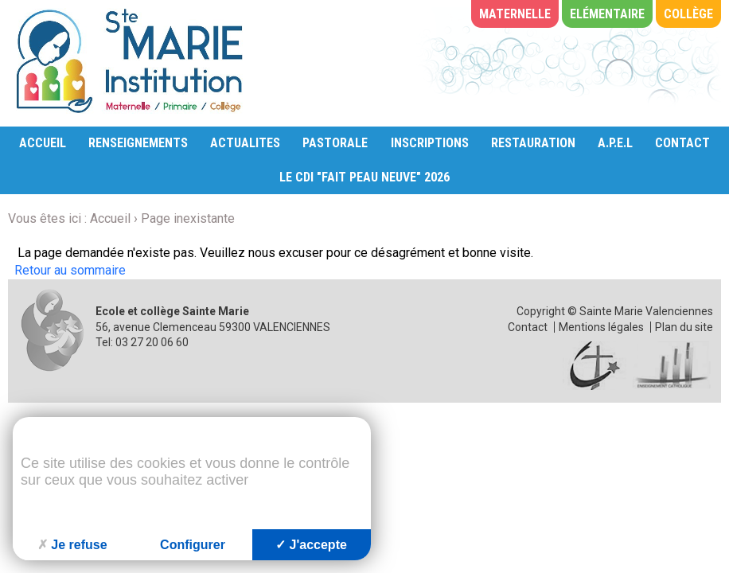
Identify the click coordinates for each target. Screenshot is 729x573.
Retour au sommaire (70, 270)
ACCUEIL (42, 142)
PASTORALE (335, 142)
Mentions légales (601, 327)
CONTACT (682, 142)
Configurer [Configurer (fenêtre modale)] (192, 545)
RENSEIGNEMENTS (138, 142)
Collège (688, 13)
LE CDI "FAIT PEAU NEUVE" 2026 (364, 177)
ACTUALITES (245, 142)
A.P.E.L (615, 142)
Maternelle (515, 13)
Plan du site (684, 327)
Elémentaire (607, 13)
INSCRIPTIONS (430, 142)
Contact (528, 327)
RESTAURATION (533, 142)
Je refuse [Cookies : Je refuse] (72, 544)
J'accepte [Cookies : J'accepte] (311, 545)
